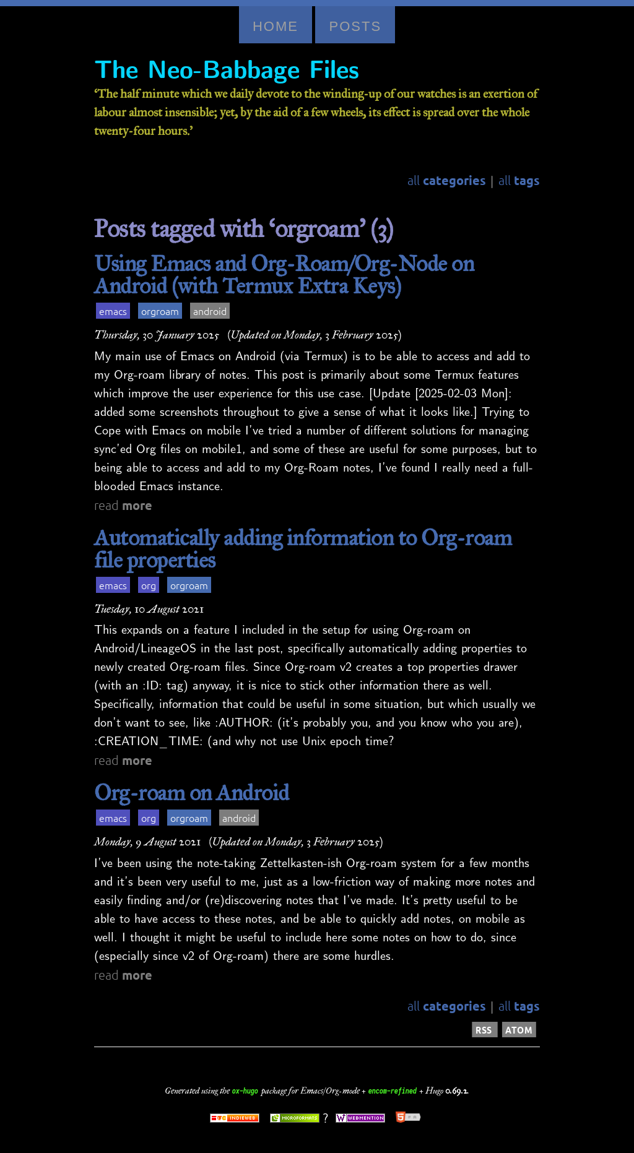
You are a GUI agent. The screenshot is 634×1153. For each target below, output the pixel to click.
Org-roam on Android (191, 792)
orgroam (160, 310)
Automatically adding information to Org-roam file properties (302, 549)
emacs (113, 310)
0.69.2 (456, 1091)
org (148, 585)
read (123, 505)
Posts (355, 26)
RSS (484, 1029)
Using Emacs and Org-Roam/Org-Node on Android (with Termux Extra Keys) (284, 275)
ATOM (519, 1029)
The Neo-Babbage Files (226, 70)
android (210, 310)
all (446, 180)
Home (275, 26)
